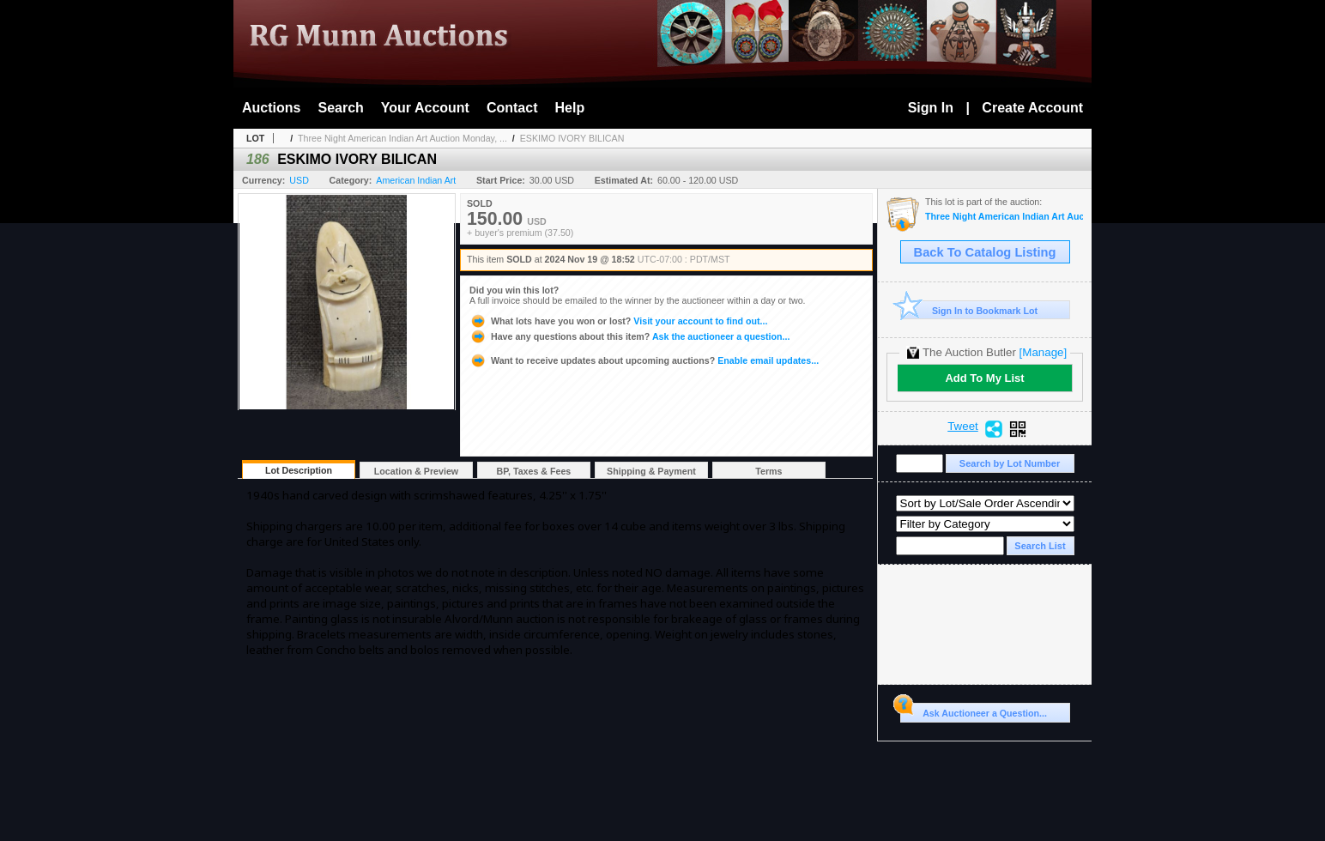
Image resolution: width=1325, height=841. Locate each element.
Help (570, 107)
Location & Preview (416, 471)
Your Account (425, 107)
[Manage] (1043, 352)
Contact (512, 107)
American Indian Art (416, 180)
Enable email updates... (644, 360)
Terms (768, 471)
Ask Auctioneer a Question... (973, 710)
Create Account (1032, 107)
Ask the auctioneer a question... (629, 336)
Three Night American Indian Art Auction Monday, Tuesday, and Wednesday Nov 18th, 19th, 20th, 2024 (1004, 216)
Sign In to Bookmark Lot (969, 310)
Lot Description (298, 470)
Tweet (962, 426)
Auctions (271, 107)
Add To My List (984, 378)
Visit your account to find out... (618, 321)
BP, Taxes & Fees (534, 471)
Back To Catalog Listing (985, 252)
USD (299, 180)
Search (340, 107)
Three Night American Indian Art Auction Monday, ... (402, 138)
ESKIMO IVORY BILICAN (572, 138)
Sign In (930, 107)
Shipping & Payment (651, 471)
